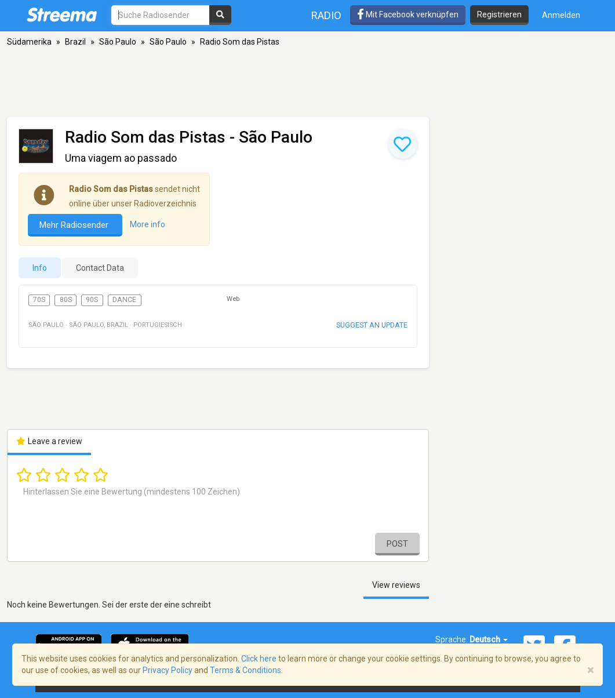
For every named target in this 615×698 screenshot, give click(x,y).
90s (92, 300)
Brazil (75, 41)
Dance (124, 300)
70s (39, 300)
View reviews (396, 585)
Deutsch (489, 639)
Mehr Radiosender (75, 225)
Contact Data (100, 267)
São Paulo (117, 41)
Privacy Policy (167, 670)
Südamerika (29, 41)
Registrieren (499, 14)
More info (147, 224)
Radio (326, 15)
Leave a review (49, 441)
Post (397, 544)
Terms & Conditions (245, 670)
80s (66, 300)
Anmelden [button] (561, 15)
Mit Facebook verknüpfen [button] (407, 14)
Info (39, 267)
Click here (258, 658)
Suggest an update (371, 325)
